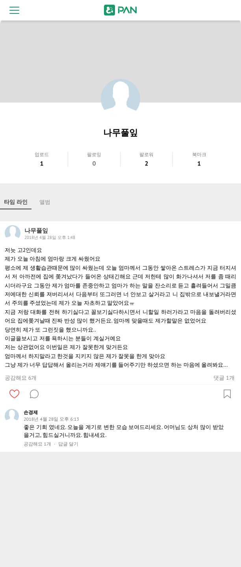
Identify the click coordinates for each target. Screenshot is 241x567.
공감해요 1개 (37, 444)
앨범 (44, 201)
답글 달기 (68, 444)
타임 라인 (16, 201)
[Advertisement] (120, 511)
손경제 (31, 412)
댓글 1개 (223, 377)
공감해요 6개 (21, 377)
